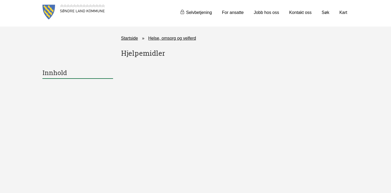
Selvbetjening (199, 12)
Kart (343, 12)
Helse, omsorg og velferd (172, 38)
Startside (129, 38)
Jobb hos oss (266, 12)
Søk (325, 12)
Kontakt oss (300, 12)
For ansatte (233, 12)
